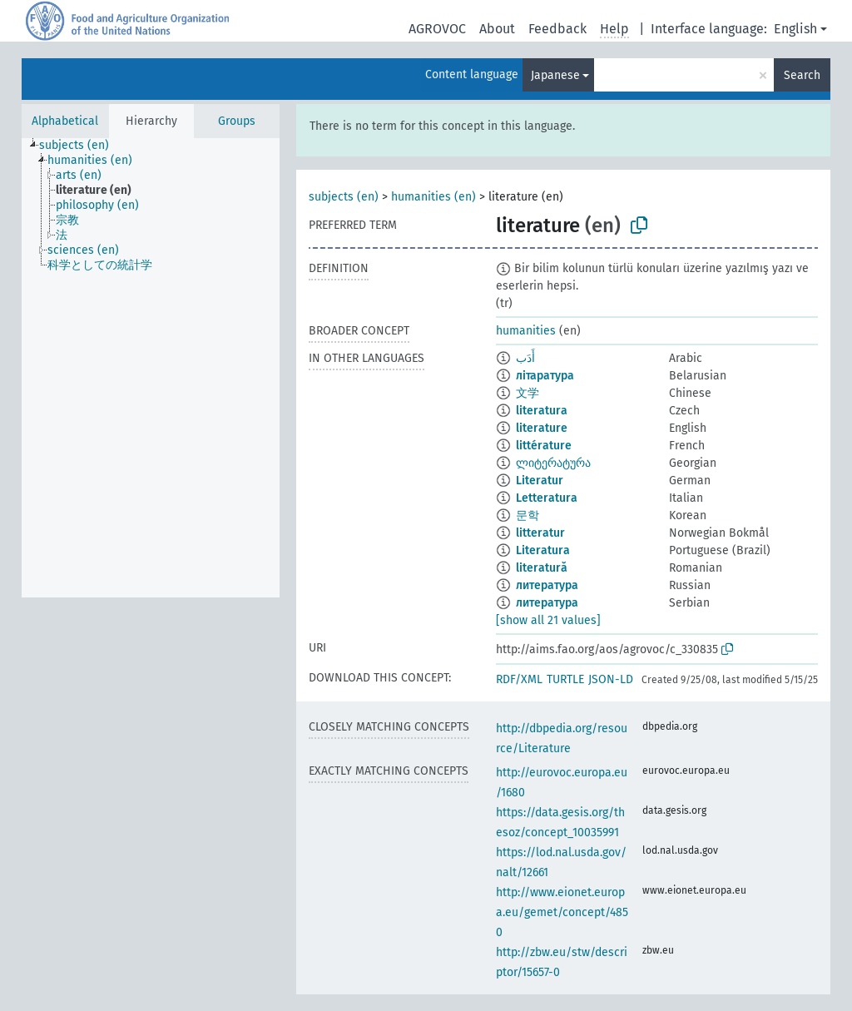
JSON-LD (610, 679)
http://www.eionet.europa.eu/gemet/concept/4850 (562, 912)
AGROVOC (437, 29)
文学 (527, 393)
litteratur (540, 533)
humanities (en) (433, 197)
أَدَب (525, 358)
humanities (526, 331)
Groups (236, 121)
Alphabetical (65, 121)
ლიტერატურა (553, 463)
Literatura (543, 550)
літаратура (545, 376)
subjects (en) (344, 197)
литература (547, 585)
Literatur (539, 480)
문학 (527, 515)
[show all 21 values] (548, 620)
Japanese (555, 75)
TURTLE (565, 679)
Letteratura (546, 498)
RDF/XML (519, 679)
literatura (541, 411)
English (795, 29)
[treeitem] (81, 145)
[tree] (151, 367)
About (497, 29)
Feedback (557, 29)
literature (541, 428)
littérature (544, 446)
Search (802, 75)
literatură (541, 568)
